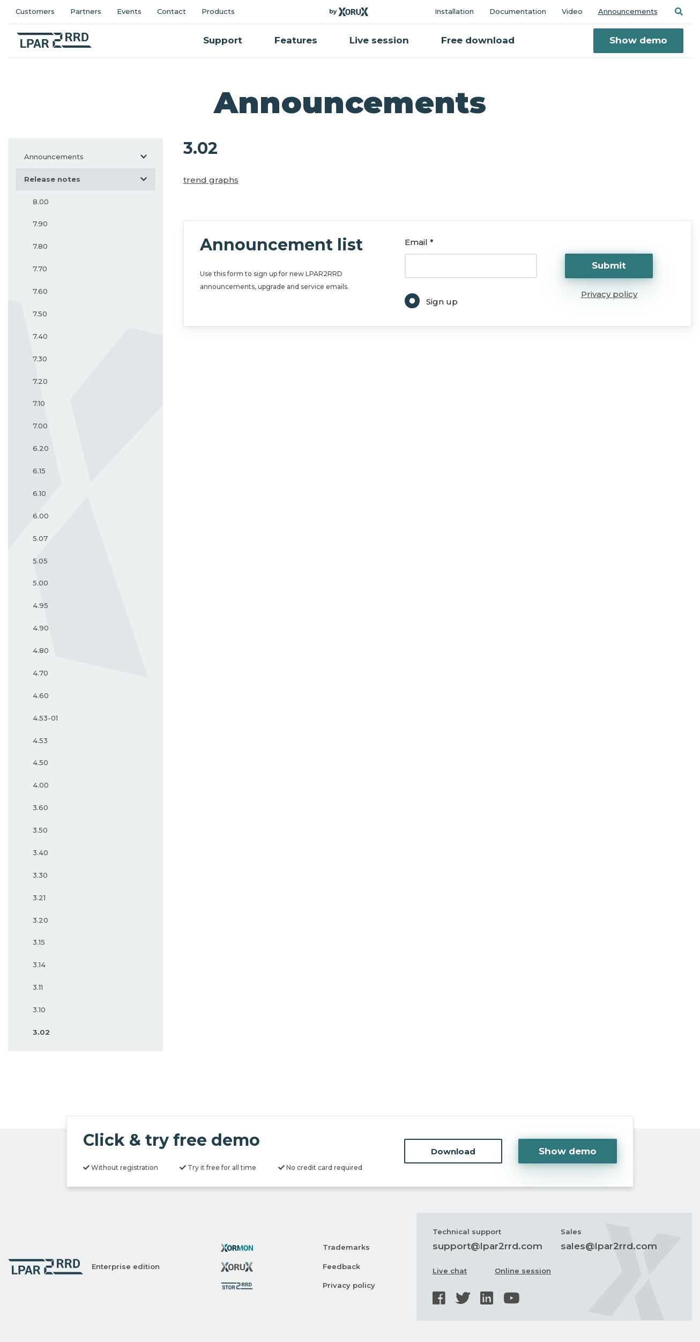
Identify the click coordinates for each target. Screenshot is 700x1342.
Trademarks (346, 1247)
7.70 (40, 268)
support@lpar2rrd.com (487, 1246)
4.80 (41, 650)
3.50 (40, 830)
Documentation (517, 11)
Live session (379, 40)
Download (453, 1151)
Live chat (450, 1270)
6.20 (41, 448)
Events (129, 11)
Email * (419, 242)
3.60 (40, 807)
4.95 (40, 605)
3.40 (40, 852)
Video (572, 11)
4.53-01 (45, 718)
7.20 (40, 381)
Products (218, 11)
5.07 (40, 538)
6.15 (39, 470)
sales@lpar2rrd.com (609, 1246)
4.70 (40, 673)
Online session (523, 1270)
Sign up (442, 301)
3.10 (39, 1009)
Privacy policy (609, 294)
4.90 (41, 628)
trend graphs (211, 180)
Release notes (89, 179)
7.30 (40, 358)
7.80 (40, 246)
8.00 (41, 201)
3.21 (39, 897)
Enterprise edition (126, 1266)
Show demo (638, 40)
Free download (478, 40)
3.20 (40, 920)
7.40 (40, 336)
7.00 (40, 425)
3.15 (39, 942)
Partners (85, 11)
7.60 (40, 291)
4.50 (40, 762)
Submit (609, 265)
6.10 (39, 493)
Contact (171, 11)
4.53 (40, 740)
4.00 (41, 785)
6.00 (41, 515)
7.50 (40, 313)
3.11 (38, 987)
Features (295, 40)
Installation (454, 11)
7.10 (39, 403)
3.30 (40, 875)
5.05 (40, 561)
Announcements (628, 11)
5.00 (40, 583)
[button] (678, 11)
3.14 (39, 964)
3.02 (41, 1032)
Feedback (341, 1266)
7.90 (40, 223)
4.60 (41, 695)
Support (222, 40)
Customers (35, 11)
